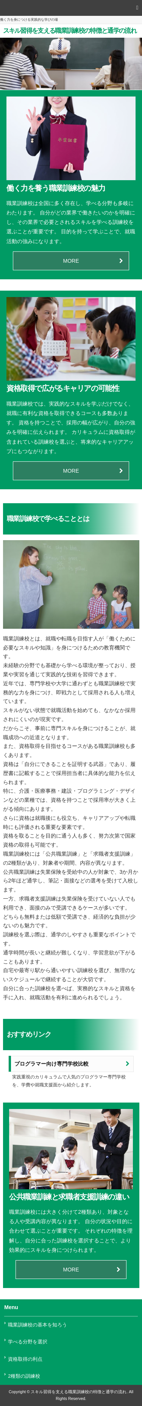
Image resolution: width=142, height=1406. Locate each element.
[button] (71, 8)
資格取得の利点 (25, 1359)
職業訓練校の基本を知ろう (37, 1325)
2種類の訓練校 (24, 1376)
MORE (71, 261)
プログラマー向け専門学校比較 (51, 1064)
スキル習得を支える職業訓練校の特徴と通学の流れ (69, 30)
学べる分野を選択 (27, 1342)
